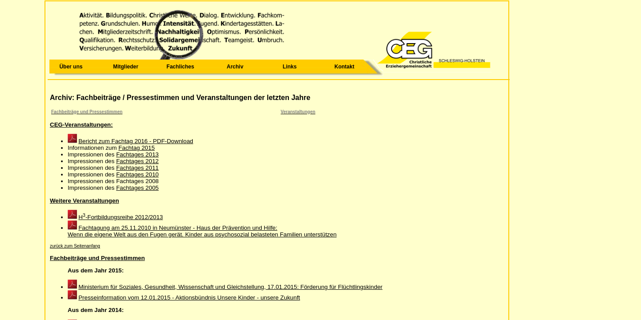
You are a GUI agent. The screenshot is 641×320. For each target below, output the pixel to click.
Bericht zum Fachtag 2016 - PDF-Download (135, 141)
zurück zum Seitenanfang (75, 246)
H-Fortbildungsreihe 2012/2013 (120, 217)
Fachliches (180, 67)
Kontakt (344, 67)
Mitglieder (125, 67)
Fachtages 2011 (137, 167)
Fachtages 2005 (137, 187)
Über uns (70, 67)
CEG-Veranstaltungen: (81, 124)
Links (289, 67)
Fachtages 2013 (137, 154)
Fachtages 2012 (137, 161)
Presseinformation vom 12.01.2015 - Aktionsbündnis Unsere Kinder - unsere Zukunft (189, 297)
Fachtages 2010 (137, 174)
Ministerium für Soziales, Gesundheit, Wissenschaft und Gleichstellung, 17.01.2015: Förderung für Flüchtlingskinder (230, 287)
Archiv (235, 67)
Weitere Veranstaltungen (84, 200)
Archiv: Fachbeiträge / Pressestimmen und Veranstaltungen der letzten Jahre (180, 97)
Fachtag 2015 (136, 147)
